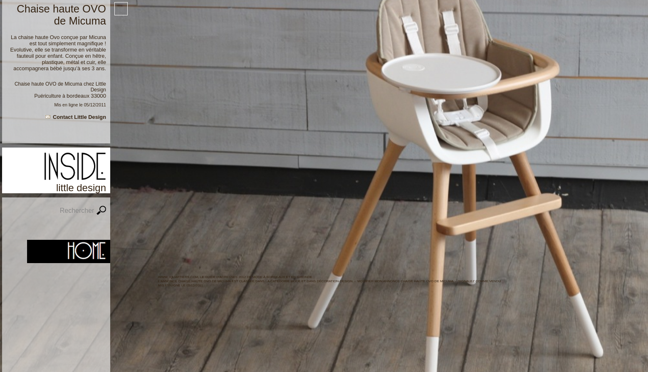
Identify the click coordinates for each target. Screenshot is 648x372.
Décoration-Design (335, 281)
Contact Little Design (79, 117)
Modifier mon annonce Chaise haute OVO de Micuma (405, 281)
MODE (296, 281)
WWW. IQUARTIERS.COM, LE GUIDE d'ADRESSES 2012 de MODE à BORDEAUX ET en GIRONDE (235, 277)
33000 (98, 96)
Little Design (98, 87)
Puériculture (48, 96)
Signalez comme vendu (479, 281)
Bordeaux (78, 96)
